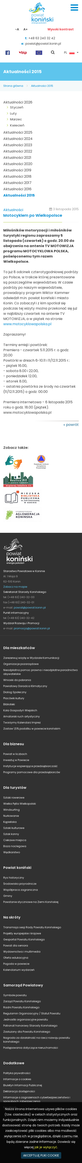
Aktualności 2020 (17, 163)
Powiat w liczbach (15, 754)
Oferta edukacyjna (15, 958)
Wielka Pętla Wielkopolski (19, 803)
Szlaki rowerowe (13, 797)
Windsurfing (11, 810)
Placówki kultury (13, 698)
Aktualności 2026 (17, 102)
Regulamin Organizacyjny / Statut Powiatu (31, 1013)
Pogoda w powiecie (16, 964)
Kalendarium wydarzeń (19, 970)
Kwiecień (17, 125)
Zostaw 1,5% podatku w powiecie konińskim (31, 728)
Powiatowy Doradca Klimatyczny (25, 686)
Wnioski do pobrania (17, 680)
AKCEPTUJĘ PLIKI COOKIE (41, 1155)
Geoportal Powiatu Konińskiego (24, 939)
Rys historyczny (13, 877)
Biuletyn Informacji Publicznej (22, 1085)
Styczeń (16, 107)
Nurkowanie (11, 816)
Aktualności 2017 (17, 182)
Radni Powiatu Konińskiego (21, 1007)
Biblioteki (9, 704)
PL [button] (69, 53)
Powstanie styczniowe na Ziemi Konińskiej (30, 902)
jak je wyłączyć (46, 1147)
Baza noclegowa (14, 846)
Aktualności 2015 (42, 86)
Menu (74, 7)
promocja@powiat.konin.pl (32, 628)
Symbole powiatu (15, 995)
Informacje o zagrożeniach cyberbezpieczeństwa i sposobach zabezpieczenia (36, 1099)
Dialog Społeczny (14, 692)
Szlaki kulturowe (13, 828)
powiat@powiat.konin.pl (43, 43)
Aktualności (13, 209)
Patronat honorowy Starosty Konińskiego (30, 1025)
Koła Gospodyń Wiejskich (20, 710)
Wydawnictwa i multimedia (21, 951)
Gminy (7, 896)
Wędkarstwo (11, 852)
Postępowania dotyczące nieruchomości (30, 1048)
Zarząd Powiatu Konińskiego (22, 1001)
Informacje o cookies (17, 1079)
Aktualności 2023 (17, 145)
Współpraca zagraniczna (20, 890)
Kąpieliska (10, 822)
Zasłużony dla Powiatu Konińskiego (26, 1031)
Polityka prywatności (16, 1073)
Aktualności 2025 (17, 132)
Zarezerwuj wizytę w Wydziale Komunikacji (31, 658)
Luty (13, 113)
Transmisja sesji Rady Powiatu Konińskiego (32, 927)
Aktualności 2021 (17, 157)
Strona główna (13, 86)
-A (17, 29)
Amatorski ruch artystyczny (21, 716)
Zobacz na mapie (15, 587)
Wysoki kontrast (60, 29)
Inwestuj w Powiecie (16, 760)
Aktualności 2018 (17, 176)
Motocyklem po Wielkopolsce (32, 215)
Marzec (16, 119)
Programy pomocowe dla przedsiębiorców (31, 772)
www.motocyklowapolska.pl (27, 324)
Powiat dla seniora (15, 945)
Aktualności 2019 (17, 170)
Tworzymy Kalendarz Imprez (22, 722)
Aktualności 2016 (17, 189)
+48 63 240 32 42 (41, 38)
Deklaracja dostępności (19, 1091)
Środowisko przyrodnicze (19, 884)
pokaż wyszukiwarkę (53, 53)
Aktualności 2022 (17, 151)
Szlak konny (11, 834)
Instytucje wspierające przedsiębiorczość (30, 766)
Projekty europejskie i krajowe (22, 933)
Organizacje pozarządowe (20, 664)
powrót (72, 424)
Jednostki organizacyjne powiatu (25, 1019)
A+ (25, 29)
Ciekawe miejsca (14, 840)
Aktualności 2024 (18, 138)
